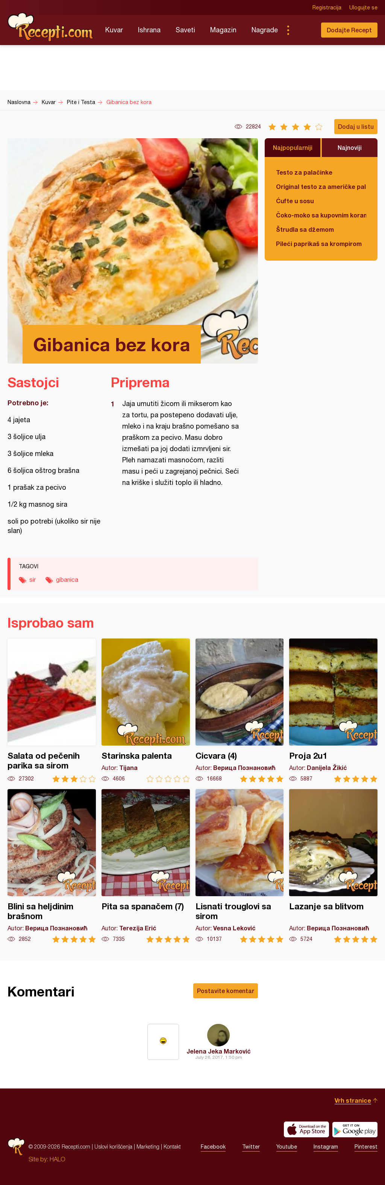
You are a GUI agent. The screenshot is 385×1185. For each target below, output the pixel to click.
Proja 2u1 (333, 710)
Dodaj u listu (356, 126)
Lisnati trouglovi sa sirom (240, 866)
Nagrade (265, 30)
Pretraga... (303, 30)
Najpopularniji (292, 147)
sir (32, 579)
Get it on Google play (354, 1129)
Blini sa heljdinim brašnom (52, 866)
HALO (57, 1159)
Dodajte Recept (349, 29)
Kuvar (114, 30)
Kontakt (172, 1146)
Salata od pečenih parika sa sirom (52, 710)
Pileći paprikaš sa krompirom (319, 243)
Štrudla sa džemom (305, 229)
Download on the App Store (306, 1129)
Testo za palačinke (304, 172)
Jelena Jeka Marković (218, 1051)
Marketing (147, 1146)
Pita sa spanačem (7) (146, 866)
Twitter (251, 1147)
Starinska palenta (146, 710)
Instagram (326, 1147)
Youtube (286, 1147)
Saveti (185, 30)
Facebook (213, 1147)
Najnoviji (350, 147)
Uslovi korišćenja (113, 1146)
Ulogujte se (363, 8)
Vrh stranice (353, 1100)
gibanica (67, 579)
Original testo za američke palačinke (321, 186)
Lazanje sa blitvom (333, 866)
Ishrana (149, 30)
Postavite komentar (225, 990)
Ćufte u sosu (295, 200)
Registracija (326, 8)
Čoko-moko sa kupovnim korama (321, 215)
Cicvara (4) (240, 710)
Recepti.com (51, 27)
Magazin (223, 30)
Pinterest (366, 1147)
